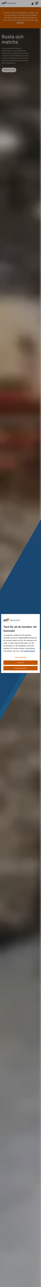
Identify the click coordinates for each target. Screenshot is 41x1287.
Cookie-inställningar (20, 656)
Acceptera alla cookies (20, 667)
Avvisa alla (20, 662)
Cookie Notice (29, 650)
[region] (20, 643)
